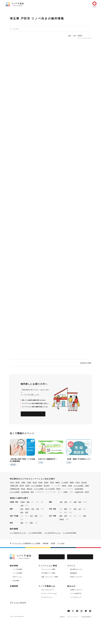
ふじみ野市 (64, 482)
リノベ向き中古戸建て (70, 533)
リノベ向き (61, 543)
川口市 (12, 482)
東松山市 (29, 489)
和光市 (23, 489)
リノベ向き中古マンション (52, 533)
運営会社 (62, 617)
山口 (79, 509)
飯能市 (58, 482)
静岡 (31, 523)
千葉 (37, 509)
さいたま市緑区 (78, 485)
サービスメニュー (46, 597)
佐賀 (65, 516)
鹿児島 (62, 519)
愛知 (22, 523)
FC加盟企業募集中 (86, 617)
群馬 (26, 512)
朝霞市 (72, 482)
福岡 (61, 516)
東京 (22, 509)
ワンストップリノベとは (49, 593)
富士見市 (84, 482)
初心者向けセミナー (76, 569)
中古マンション (17, 577)
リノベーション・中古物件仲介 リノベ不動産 (26, 543)
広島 (75, 509)
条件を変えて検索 (85, 363)
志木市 (78, 482)
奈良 (79, 502)
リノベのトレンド (75, 597)
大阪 (61, 502)
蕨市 (32, 492)
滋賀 (75, 502)
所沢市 (18, 482)
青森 (28, 502)
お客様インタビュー (76, 589)
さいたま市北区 (50, 489)
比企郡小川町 (79, 492)
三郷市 (87, 485)
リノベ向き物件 (17, 573)
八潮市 (70, 485)
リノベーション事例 (48, 566)
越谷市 (64, 485)
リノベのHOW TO (75, 593)
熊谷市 (58, 489)
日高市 (27, 485)
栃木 (22, 512)
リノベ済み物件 (17, 569)
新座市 (46, 482)
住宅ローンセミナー (76, 577)
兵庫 (65, 502)
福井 (36, 516)
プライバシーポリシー (73, 617)
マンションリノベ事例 (48, 569)
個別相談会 (73, 573)
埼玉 (32, 509)
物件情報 (45, 543)
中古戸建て (16, 580)
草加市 (40, 482)
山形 (22, 505)
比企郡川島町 (79, 489)
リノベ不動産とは (47, 586)
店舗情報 (14, 586)
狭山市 (35, 482)
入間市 (29, 482)
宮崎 (84, 516)
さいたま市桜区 (15, 492)
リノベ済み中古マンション (18, 533)
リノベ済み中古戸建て (35, 533)
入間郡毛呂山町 (15, 489)
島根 (65, 509)
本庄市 (87, 492)
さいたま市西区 (39, 489)
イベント (71, 566)
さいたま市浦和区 (36, 485)
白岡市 (66, 492)
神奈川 (27, 509)
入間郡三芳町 (14, 485)
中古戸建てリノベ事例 (48, 573)
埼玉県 (53, 543)
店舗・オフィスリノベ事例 (49, 577)
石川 (31, 516)
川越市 (23, 482)
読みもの (71, 586)
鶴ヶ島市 (46, 485)
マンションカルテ (18, 603)
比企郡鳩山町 (25, 492)
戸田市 (52, 482)
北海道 (23, 502)
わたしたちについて (47, 589)
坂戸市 (22, 485)
